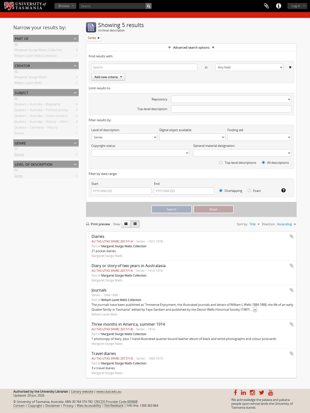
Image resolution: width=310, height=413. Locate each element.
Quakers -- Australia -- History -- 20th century (46, 122)
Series (18, 176)
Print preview (98, 224)
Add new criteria (108, 77)
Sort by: (242, 224)
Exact (254, 190)
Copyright (35, 405)
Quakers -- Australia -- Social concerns (41, 116)
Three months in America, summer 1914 (128, 324)
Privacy (68, 405)
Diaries (19, 134)
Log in (296, 6)
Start (94, 183)
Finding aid (235, 130)
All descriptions (275, 162)
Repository (159, 99)
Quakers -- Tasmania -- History (36, 128)
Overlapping (230, 190)
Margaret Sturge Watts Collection (38, 51)
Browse (64, 6)
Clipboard (266, 6)
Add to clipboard (291, 236)
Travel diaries (104, 353)
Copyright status (103, 145)
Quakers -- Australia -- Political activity (41, 111)
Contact (19, 405)
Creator (22, 65)
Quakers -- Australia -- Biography (37, 105)
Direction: (269, 224)
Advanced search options (191, 47)
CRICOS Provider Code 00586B (116, 401)
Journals (99, 290)
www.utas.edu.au (108, 391)
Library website (82, 391)
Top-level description (152, 109)
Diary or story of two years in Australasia (129, 265)
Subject (21, 92)
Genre (20, 142)
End (157, 183)
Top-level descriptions (237, 162)
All (16, 45)
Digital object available (175, 130)
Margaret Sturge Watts (30, 78)
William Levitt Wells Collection (35, 56)
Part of (22, 38)
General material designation (214, 145)
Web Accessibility (89, 405)
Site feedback (114, 405)
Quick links (278, 6)
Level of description (34, 164)
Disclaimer (52, 405)
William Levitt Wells (28, 84)
